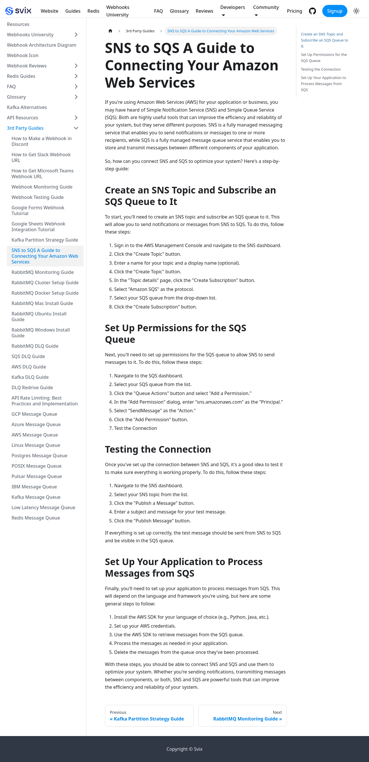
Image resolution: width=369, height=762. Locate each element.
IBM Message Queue (34, 486)
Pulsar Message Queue (37, 476)
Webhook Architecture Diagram (41, 45)
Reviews (204, 11)
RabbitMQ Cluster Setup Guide (45, 282)
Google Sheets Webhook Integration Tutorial (38, 227)
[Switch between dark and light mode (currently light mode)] (356, 11)
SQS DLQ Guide (28, 356)
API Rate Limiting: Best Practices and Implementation (45, 401)
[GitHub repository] (313, 11)
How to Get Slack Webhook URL (41, 157)
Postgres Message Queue (39, 455)
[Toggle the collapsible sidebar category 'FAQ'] (76, 86)
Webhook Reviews (27, 66)
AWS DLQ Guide (29, 367)
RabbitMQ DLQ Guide (35, 346)
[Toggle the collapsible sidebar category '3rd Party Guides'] (76, 128)
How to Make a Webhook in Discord (42, 141)
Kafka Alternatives (27, 107)
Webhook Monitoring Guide (42, 187)
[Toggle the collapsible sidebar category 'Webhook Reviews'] (76, 65)
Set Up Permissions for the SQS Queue (324, 57)
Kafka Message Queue (36, 497)
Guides (72, 11)
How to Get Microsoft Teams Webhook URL (43, 174)
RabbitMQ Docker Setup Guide (45, 293)
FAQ (158, 11)
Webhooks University (117, 11)
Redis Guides (21, 76)
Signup (334, 11)
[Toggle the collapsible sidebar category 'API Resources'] (76, 117)
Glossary (179, 11)
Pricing (294, 11)
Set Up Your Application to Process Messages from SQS (323, 83)
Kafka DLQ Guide (30, 377)
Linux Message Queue (36, 445)
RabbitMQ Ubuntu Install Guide (39, 317)
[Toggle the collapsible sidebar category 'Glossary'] (76, 96)
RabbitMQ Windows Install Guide (41, 333)
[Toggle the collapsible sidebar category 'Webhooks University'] (76, 34)
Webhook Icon (23, 55)
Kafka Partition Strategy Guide (45, 240)
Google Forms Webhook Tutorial (38, 210)
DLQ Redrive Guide (32, 387)
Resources (18, 24)
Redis (93, 11)
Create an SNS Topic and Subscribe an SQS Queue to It (324, 40)
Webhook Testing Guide (38, 197)
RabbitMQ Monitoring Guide (43, 272)
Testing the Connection (321, 69)
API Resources (22, 117)
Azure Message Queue (36, 424)
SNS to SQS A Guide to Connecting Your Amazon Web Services (45, 256)
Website (49, 11)
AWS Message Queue (35, 435)
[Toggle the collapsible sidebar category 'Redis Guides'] (76, 76)
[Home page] (110, 31)
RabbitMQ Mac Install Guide (42, 303)
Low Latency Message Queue (43, 507)
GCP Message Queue (34, 414)
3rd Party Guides (25, 128)
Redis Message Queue (36, 518)
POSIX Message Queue (37, 466)
